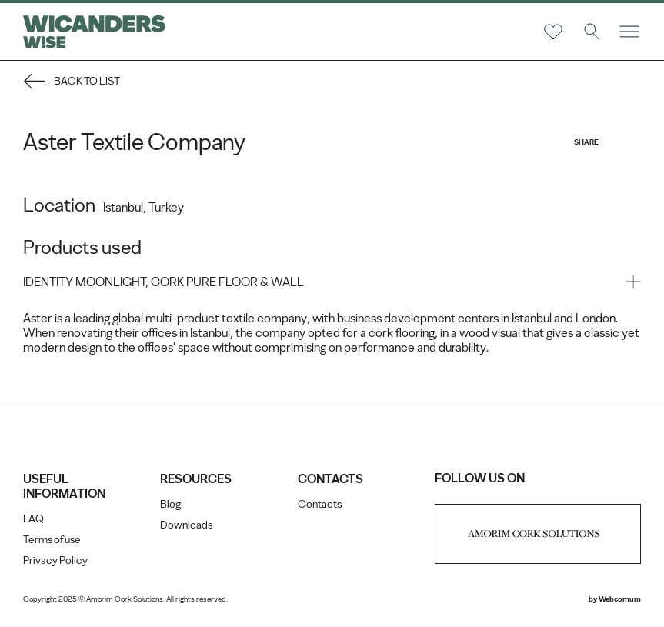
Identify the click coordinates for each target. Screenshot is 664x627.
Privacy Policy (55, 560)
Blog (170, 504)
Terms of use (52, 539)
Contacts (320, 504)
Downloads (186, 525)
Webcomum (620, 599)
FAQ (33, 518)
